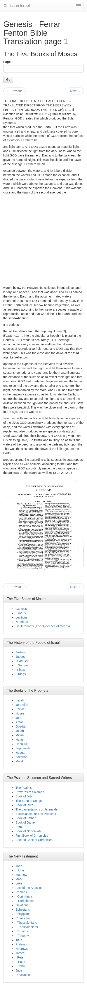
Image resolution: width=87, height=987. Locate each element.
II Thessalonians (27, 927)
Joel (18, 718)
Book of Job (24, 796)
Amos (19, 722)
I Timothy (22, 931)
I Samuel (22, 661)
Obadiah (21, 726)
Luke (19, 883)
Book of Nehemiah (28, 831)
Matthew (21, 874)
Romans (21, 892)
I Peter (20, 957)
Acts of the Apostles (29, 887)
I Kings (20, 669)
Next (75, 91)
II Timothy (22, 935)
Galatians (22, 905)
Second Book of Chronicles (34, 840)
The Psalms (24, 787)
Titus (19, 940)
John (19, 866)
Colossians (23, 918)
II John (20, 966)
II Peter (20, 961)
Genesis (21, 608)
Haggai (20, 752)
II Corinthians (24, 901)
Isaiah (20, 700)
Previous (14, 91)
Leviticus (21, 617)
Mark (19, 879)
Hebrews (22, 948)
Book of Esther (26, 818)
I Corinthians (24, 896)
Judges (20, 656)
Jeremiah (22, 704)
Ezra (19, 827)
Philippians (23, 914)
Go (8, 79)
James (20, 953)
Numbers (22, 622)
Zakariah (21, 757)
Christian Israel (16, 5)
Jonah (20, 731)
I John (20, 870)
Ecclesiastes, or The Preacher (36, 813)
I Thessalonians (26, 922)
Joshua (20, 652)
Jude (19, 970)
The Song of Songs (29, 800)
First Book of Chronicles (32, 835)
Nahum (20, 739)
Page (6, 62)
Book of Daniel (25, 822)
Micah (20, 735)
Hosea (20, 713)
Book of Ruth (24, 805)
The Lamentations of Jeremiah (36, 809)
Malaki (20, 761)
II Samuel (22, 665)
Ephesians (23, 909)
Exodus (21, 613)
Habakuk (22, 744)
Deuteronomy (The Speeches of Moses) (43, 626)
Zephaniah (23, 748)
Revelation (23, 975)
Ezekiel (20, 709)
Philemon (22, 944)
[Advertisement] (43, 240)
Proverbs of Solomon (30, 792)
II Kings (21, 674)
